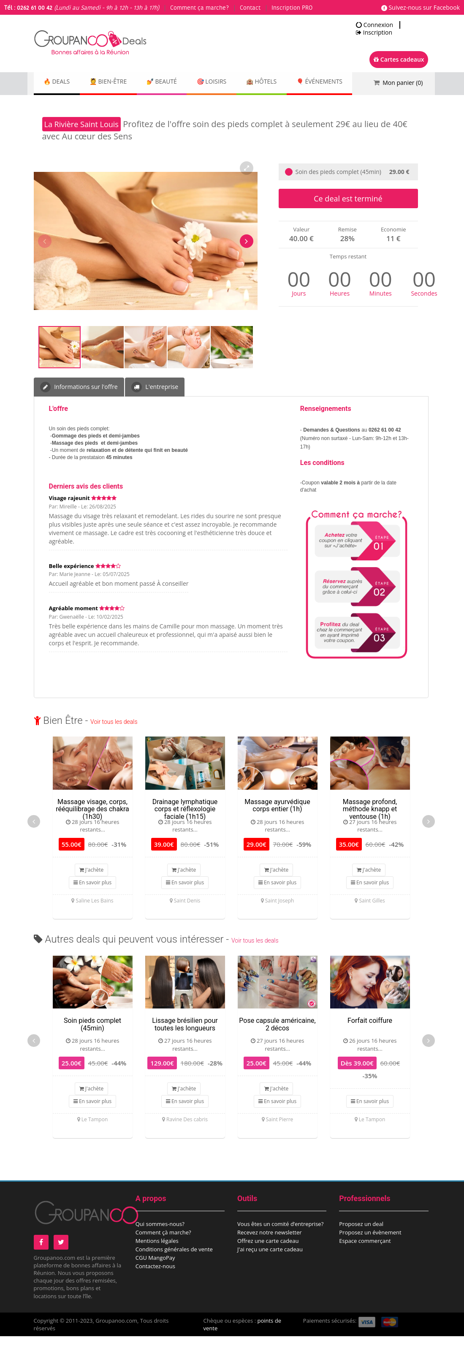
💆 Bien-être (116, 83)
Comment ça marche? (199, 8)
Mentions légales (157, 1263)
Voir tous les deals (113, 744)
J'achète (91, 892)
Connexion (374, 25)
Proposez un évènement (370, 1255)
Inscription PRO (291, 8)
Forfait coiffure (369, 1043)
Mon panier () (403, 83)
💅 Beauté (175, 83)
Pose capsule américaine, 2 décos (277, 1047)
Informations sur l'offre (79, 410)
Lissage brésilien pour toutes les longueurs (184, 1047)
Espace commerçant (365, 1263)
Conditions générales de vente (174, 1272)
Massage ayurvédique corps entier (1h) (277, 828)
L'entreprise (154, 410)
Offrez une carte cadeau (268, 1263)
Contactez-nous (155, 1289)
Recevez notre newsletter (269, 1255)
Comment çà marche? (163, 1255)
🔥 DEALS (59, 83)
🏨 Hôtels (286, 83)
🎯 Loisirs (231, 83)
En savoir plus (92, 905)
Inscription (374, 32)
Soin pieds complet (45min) (92, 1047)
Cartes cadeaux (399, 59)
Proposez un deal (361, 1246)
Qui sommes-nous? (160, 1246)
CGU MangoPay (155, 1280)
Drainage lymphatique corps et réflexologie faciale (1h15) (185, 832)
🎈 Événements (69, 105)
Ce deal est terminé (348, 221)
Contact (250, 8)
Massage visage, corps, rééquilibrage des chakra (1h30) (92, 832)
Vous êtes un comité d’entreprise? (280, 1246)
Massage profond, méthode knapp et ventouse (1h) (370, 832)
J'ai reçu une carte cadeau (270, 1272)
